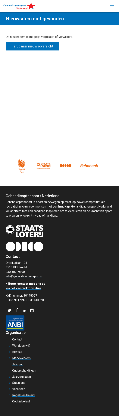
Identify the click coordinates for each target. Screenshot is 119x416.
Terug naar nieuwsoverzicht (32, 46)
